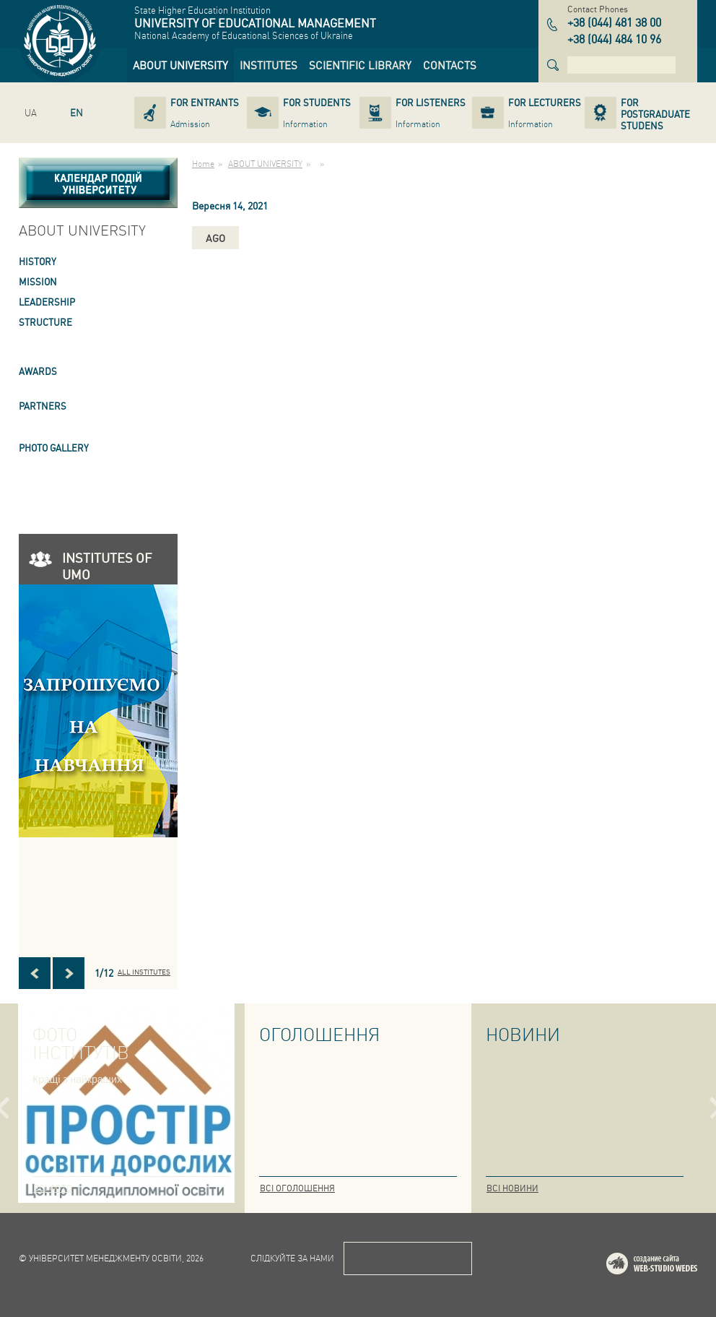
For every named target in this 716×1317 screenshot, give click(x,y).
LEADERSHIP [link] (47, 301)
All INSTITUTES (144, 971)
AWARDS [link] (38, 371)
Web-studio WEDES (670, 1266)
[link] (180, 65)
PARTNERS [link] (42, 406)
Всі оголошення (297, 1188)
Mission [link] (38, 281)
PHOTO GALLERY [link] (54, 447)
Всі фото (52, 1188)
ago (215, 237)
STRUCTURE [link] (45, 322)
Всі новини (512, 1188)
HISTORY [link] (37, 261)
